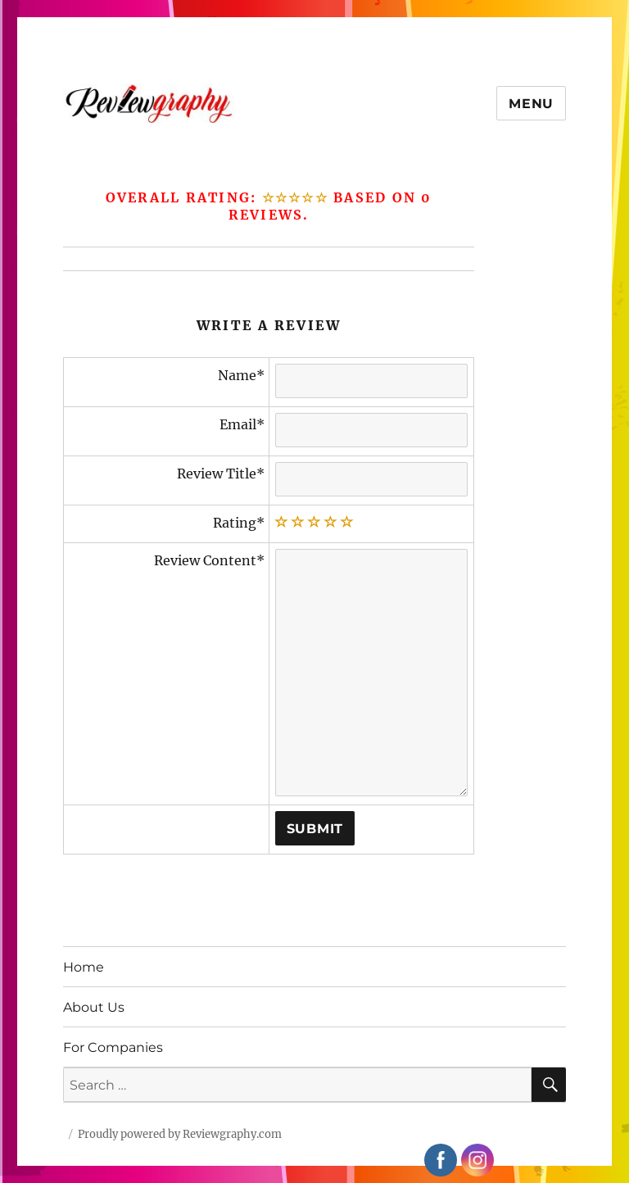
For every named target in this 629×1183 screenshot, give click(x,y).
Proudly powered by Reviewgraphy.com (180, 1134)
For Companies (113, 1047)
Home (83, 967)
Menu (531, 103)
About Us (93, 1007)
